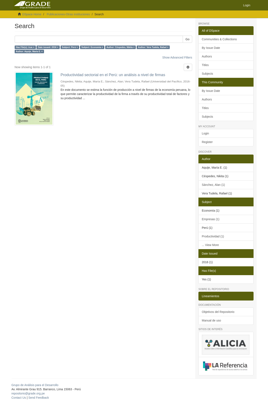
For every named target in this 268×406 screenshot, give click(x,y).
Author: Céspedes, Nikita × (120, 47)
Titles (205, 65)
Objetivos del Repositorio (218, 312)
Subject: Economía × (92, 47)
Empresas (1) (210, 219)
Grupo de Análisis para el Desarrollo (35, 385)
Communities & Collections (219, 39)
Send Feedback (38, 397)
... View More (210, 245)
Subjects (207, 73)
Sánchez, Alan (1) (213, 184)
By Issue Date (211, 47)
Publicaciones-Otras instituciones (68, 14)
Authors (207, 56)
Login (205, 133)
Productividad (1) (213, 236)
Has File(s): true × (25, 47)
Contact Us (19, 397)
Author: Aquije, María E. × (29, 51)
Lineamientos (210, 296)
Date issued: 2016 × (48, 47)
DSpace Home (31, 14)
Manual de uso (211, 320)
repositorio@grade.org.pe (28, 393)
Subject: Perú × (70, 47)
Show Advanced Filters (177, 57)
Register (207, 142)
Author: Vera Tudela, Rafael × (153, 47)
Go (187, 39)
